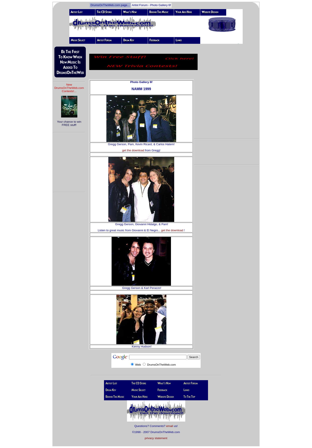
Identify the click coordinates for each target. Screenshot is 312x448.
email (169, 426)
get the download (133, 150)
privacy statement (156, 438)
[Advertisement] (69, 160)
